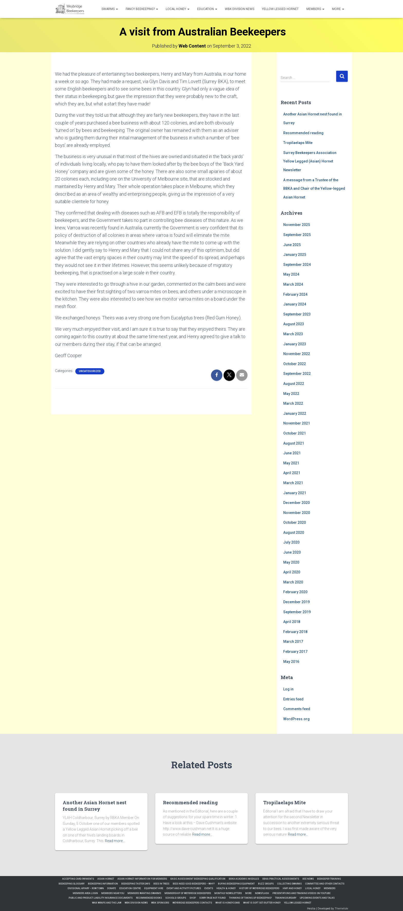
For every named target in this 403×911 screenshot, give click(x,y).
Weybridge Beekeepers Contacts (192, 902)
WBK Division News (239, 9)
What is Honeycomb (227, 902)
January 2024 (294, 304)
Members (315, 9)
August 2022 (293, 384)
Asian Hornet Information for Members (142, 879)
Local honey (177, 9)
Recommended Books (149, 898)
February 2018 (295, 632)
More (338, 9)
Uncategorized (90, 371)
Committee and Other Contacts (324, 883)
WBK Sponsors (160, 902)
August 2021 (293, 443)
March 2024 (293, 284)
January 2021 (294, 493)
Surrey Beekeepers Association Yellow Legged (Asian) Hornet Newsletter (309, 161)
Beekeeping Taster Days (135, 883)
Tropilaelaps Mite (298, 143)
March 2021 (293, 483)
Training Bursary (285, 898)
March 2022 (293, 403)
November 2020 (296, 513)
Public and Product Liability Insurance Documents (101, 898)
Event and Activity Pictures (184, 888)
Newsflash (262, 893)
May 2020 (291, 562)
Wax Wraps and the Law (106, 902)
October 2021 (294, 433)
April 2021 (291, 473)
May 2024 (291, 274)
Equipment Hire (153, 888)
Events (208, 888)
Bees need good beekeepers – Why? (194, 883)
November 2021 (296, 423)
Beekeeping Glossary (72, 883)
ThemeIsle (341, 908)
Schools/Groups (175, 898)
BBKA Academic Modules (244, 879)
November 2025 (296, 225)
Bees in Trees (161, 883)
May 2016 (291, 662)
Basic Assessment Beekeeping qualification (197, 879)
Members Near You (112, 893)
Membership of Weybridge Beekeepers (187, 893)
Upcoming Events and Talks (317, 898)
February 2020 (295, 592)
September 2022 (297, 374)
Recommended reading (303, 133)
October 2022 (294, 364)
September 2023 (297, 314)
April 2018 (291, 622)
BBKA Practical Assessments (280, 879)
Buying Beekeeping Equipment (236, 883)
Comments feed (296, 709)
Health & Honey (226, 888)
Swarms (110, 9)
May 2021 (291, 463)
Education (207, 9)
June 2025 (292, 245)
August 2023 (293, 324)
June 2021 (292, 453)
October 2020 (294, 522)
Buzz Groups (266, 883)
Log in (288, 689)
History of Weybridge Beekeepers (259, 888)
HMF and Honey (292, 888)
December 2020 (296, 503)
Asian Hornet (105, 879)
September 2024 (297, 265)
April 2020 (291, 572)
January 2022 (294, 413)
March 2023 (293, 334)
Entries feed (293, 699)
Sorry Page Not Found (212, 898)
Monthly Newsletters (228, 893)
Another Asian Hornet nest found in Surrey (94, 805)
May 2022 (291, 394)
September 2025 (297, 235)
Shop (192, 898)
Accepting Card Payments (78, 879)
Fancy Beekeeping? (142, 9)
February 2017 (295, 652)
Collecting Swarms (289, 883)
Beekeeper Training (329, 879)
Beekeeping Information (103, 883)
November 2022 (296, 354)
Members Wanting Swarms (144, 893)
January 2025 (294, 254)
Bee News (308, 879)
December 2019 (296, 602)
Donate (111, 888)
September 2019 (297, 612)
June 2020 (292, 552)
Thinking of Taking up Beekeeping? (250, 898)
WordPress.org (296, 719)
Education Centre (130, 888)
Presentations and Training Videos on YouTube (301, 893)
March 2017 (293, 641)
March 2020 (293, 582)
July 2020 (291, 542)
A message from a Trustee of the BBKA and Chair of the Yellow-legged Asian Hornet (314, 188)
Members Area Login (85, 893)
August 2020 (293, 532)
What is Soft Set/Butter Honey (262, 902)
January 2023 (294, 344)
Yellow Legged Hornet (280, 9)
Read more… (115, 841)
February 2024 (295, 294)
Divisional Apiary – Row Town (86, 888)
